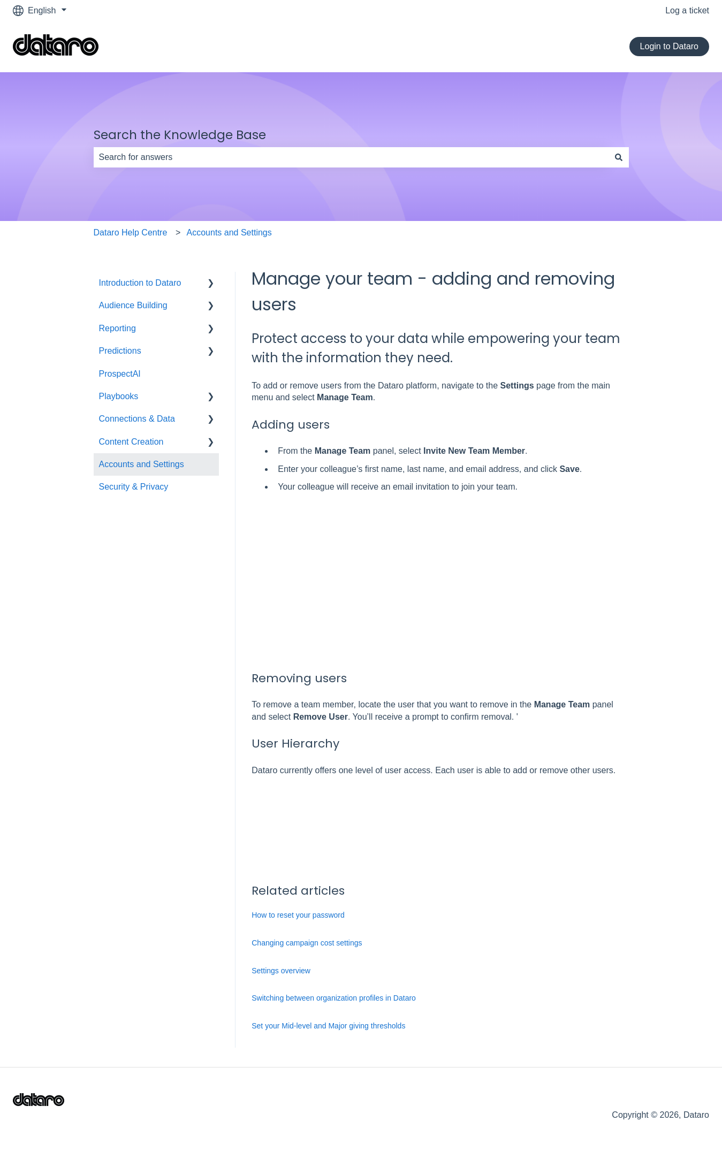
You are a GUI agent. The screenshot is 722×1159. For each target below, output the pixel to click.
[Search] (619, 157)
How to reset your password (298, 915)
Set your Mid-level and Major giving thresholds (328, 1025)
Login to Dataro (669, 46)
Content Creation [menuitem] (131, 441)
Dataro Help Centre (131, 232)
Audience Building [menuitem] (133, 305)
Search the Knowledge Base (180, 134)
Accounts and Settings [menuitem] (141, 464)
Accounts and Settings (229, 232)
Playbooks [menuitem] (119, 396)
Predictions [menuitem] (120, 350)
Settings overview (281, 970)
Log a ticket (687, 10)
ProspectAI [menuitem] (120, 373)
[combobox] (351, 157)
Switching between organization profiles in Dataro (334, 998)
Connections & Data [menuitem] (137, 418)
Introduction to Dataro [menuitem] (140, 282)
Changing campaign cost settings (307, 943)
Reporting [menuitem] (117, 328)
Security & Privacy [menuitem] (134, 486)
